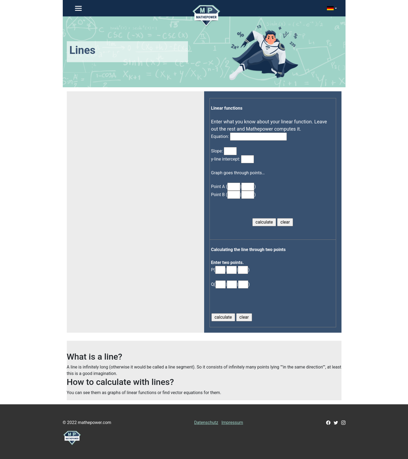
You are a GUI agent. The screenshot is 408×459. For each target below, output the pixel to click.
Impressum (232, 422)
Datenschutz (206, 422)
